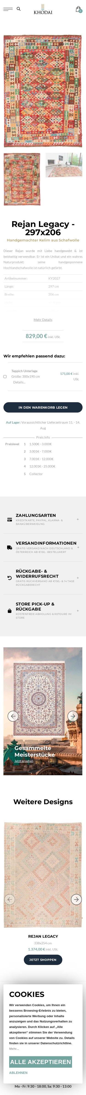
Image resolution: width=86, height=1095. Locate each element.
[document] (43, 1034)
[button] (43, 519)
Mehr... (14, 1048)
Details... (19, 382)
